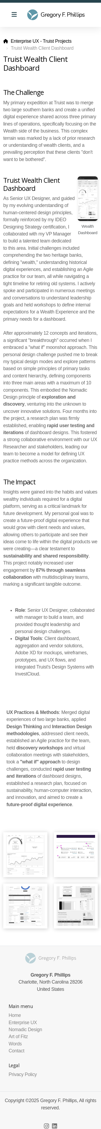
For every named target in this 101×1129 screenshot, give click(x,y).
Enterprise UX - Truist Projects (41, 41)
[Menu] (14, 15)
